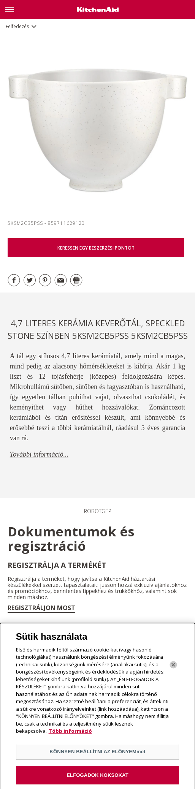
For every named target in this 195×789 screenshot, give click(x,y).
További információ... (39, 454)
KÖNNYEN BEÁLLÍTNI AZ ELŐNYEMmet (97, 754)
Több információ (70, 733)
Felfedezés (17, 26)
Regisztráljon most (41, 608)
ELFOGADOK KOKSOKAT (97, 777)
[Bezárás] (173, 667)
